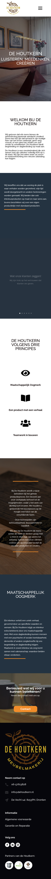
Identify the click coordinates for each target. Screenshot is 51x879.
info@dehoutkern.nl (22, 792)
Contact (25, 709)
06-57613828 (18, 784)
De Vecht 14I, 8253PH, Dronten (28, 799)
